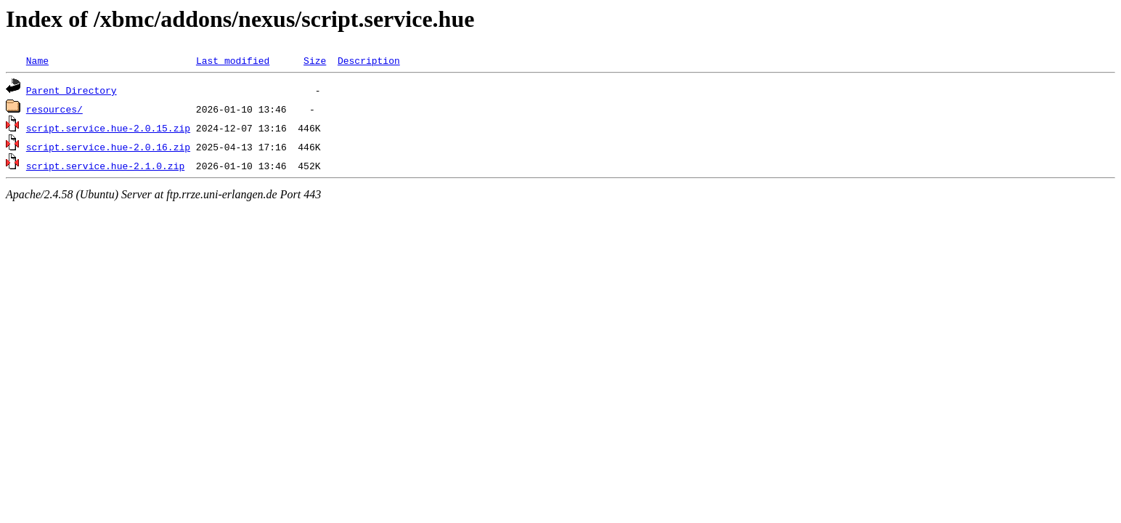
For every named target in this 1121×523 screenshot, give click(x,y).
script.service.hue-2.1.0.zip (105, 165)
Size (314, 60)
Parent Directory (71, 90)
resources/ (54, 108)
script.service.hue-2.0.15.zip (108, 127)
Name (37, 60)
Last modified (232, 60)
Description (369, 60)
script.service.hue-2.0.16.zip (108, 146)
